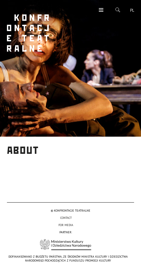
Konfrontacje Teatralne (28, 33)
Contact (66, 218)
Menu (101, 10)
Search (117, 10)
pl (132, 10)
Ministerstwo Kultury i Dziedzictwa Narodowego (65, 244)
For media (65, 225)
